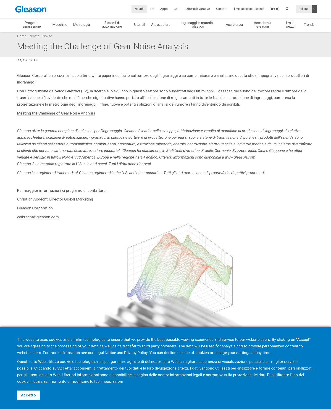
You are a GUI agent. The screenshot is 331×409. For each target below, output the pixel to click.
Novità (139, 8)
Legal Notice (105, 352)
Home (21, 36)
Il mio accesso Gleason (249, 8)
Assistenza (234, 25)
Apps (164, 8)
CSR (176, 8)
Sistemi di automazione (112, 24)
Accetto (28, 395)
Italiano (304, 8)
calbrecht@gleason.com (38, 217)
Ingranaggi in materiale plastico (198, 24)
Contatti (221, 8)
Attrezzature (161, 25)
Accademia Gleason (262, 24)
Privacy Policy (135, 352)
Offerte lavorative (198, 8)
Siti (152, 8)
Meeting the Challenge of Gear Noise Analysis (56, 113)
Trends (309, 25)
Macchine (59, 25)
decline (170, 352)
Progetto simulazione (32, 24)
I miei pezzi (290, 24)
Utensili (139, 25)
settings (243, 352)
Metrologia (81, 25)
